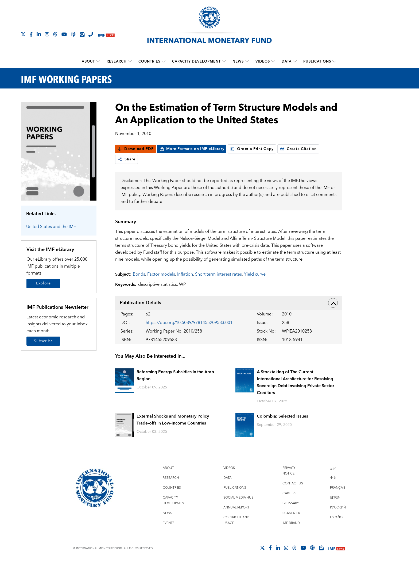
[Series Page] (58, 151)
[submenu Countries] (163, 61)
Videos (262, 61)
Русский (338, 507)
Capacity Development (196, 61)
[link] (120, 159)
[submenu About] (98, 61)
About (88, 61)
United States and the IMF (51, 226)
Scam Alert (292, 513)
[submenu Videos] (273, 61)
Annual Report (236, 507)
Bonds (139, 274)
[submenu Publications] (334, 61)
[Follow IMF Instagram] (47, 34)
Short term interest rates (218, 274)
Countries (149, 61)
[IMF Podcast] (73, 34)
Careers (289, 493)
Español (337, 517)
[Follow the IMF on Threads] (55, 34)
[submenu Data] (295, 61)
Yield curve (255, 274)
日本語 (335, 497)
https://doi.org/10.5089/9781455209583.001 (189, 322)
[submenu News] (247, 61)
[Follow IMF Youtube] (64, 34)
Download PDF (135, 149)
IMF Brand (291, 523)
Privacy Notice (288, 470)
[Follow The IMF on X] (23, 34)
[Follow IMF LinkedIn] (39, 34)
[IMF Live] (106, 34)
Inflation (185, 274)
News (238, 61)
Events (168, 523)
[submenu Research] (130, 61)
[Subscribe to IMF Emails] (82, 34)
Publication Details (229, 303)
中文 (333, 478)
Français (338, 488)
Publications (317, 61)
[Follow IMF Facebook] (31, 34)
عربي (333, 468)
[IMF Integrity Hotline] (90, 34)
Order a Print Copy (252, 149)
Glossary (290, 503)
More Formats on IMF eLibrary (191, 149)
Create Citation (298, 149)
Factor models (161, 274)
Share (126, 159)
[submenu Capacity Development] (224, 61)
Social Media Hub (238, 497)
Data (287, 61)
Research (117, 61)
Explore (43, 283)
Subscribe (43, 341)
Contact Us (292, 483)
